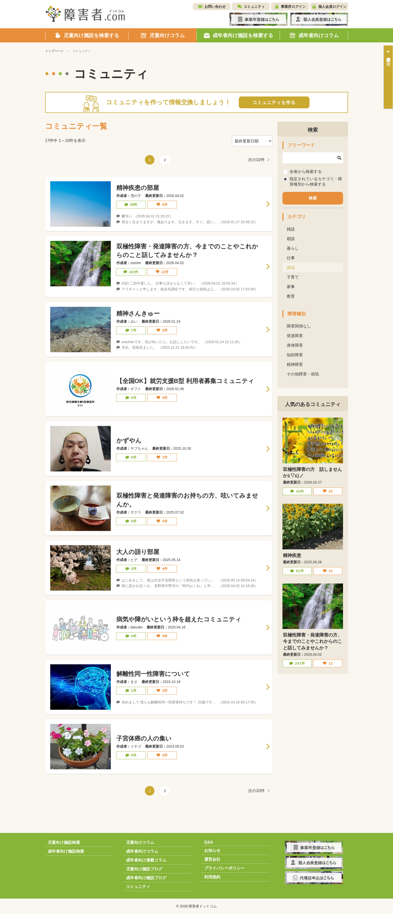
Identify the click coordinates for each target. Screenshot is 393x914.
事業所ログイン (293, 7)
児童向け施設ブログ (144, 869)
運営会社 (212, 859)
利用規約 (212, 877)
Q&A (208, 842)
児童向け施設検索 (64, 842)
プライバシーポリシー (224, 868)
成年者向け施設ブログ (146, 878)
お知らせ (212, 850)
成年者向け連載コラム (146, 860)
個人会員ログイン (332, 7)
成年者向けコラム (142, 851)
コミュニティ (254, 7)
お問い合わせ (215, 7)
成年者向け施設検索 (66, 851)
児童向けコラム (140, 842)
